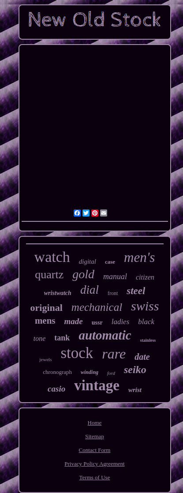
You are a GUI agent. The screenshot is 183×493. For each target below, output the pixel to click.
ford (111, 373)
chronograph (57, 372)
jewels (45, 359)
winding (89, 372)
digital (87, 261)
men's (139, 257)
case (110, 261)
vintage (97, 385)
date (141, 357)
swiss (145, 306)
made (73, 321)
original (46, 307)
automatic (104, 335)
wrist (135, 389)
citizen (145, 277)
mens (45, 320)
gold (83, 274)
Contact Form (95, 450)
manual (115, 276)
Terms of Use (94, 477)
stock (76, 353)
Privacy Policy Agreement (94, 463)
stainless (148, 340)
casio (56, 388)
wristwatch (57, 293)
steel (136, 290)
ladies (121, 321)
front (113, 293)
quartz (49, 274)
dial (89, 289)
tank (62, 337)
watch (52, 257)
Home (95, 422)
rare (114, 354)
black (146, 321)
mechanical (96, 307)
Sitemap (94, 436)
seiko (135, 369)
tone (40, 338)
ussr (97, 322)
